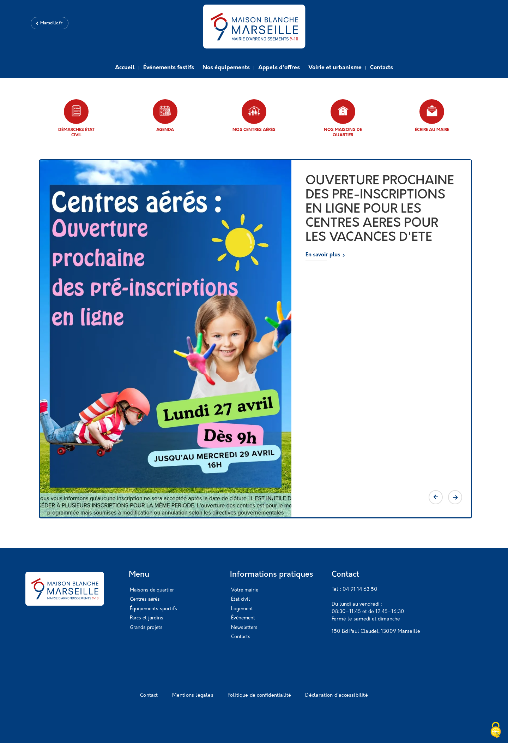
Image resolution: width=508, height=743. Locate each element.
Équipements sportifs (153, 609)
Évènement (243, 618)
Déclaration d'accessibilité (336, 695)
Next (455, 497)
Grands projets (146, 627)
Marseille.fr (51, 23)
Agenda (165, 115)
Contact (149, 695)
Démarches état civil (76, 118)
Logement (242, 609)
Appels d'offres (279, 68)
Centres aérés (145, 599)
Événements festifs (168, 68)
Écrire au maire (432, 115)
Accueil (125, 68)
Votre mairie (244, 590)
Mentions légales (192, 695)
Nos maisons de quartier (343, 118)
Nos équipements (226, 68)
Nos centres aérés (254, 115)
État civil (240, 599)
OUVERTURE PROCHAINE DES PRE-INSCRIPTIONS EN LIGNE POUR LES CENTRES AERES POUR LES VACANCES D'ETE (380, 209)
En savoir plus (323, 255)
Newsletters (244, 627)
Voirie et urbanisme (335, 68)
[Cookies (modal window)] (495, 730)
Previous (436, 497)
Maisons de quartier (152, 590)
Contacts (381, 68)
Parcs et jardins (146, 618)
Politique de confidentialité (259, 695)
